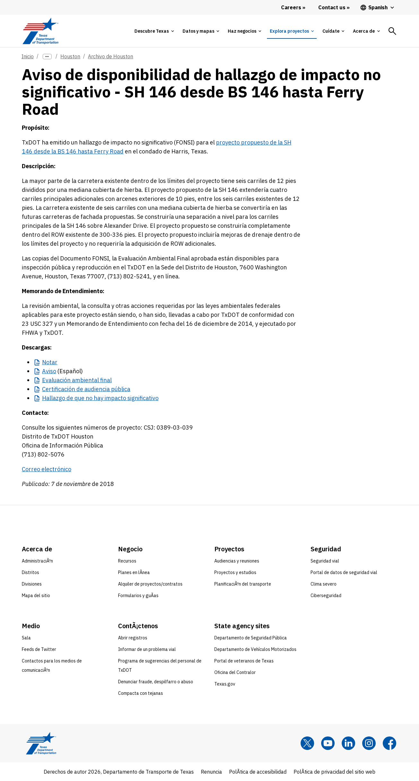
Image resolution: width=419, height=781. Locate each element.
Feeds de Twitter (39, 649)
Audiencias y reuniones (236, 561)
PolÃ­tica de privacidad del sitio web (334, 772)
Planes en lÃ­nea (134, 572)
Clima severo (324, 584)
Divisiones (32, 584)
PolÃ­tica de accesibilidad (257, 772)
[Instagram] (369, 743)
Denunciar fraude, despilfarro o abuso (155, 682)
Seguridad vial (325, 561)
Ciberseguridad (326, 595)
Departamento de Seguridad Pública (250, 638)
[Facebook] (389, 743)
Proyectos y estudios (235, 572)
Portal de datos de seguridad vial (344, 572)
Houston (70, 56)
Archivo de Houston (110, 56)
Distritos (30, 572)
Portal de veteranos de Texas (244, 661)
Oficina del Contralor (235, 672)
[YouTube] (328, 743)
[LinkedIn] (348, 743)
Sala (26, 638)
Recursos (127, 561)
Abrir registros (132, 638)
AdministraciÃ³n (37, 561)
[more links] (47, 56)
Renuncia (211, 772)
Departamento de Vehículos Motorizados (255, 649)
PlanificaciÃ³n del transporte (242, 584)
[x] (307, 743)
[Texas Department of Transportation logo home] (40, 31)
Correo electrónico (46, 469)
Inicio (27, 56)
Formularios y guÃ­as (138, 595)
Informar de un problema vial (147, 649)
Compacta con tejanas (140, 693)
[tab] (154, 31)
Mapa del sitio (36, 595)
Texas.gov (224, 684)
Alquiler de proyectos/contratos (150, 584)
